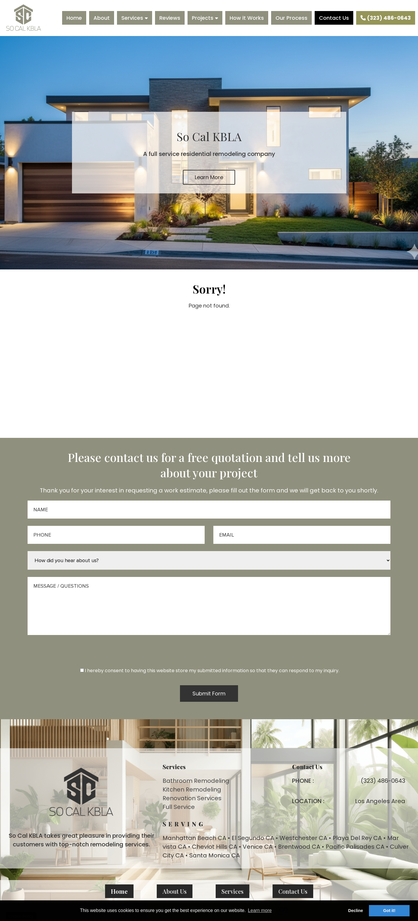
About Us (175, 891)
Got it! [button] (389, 910)
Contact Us (334, 17)
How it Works (247, 17)
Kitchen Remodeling (192, 789)
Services (132, 17)
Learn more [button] (260, 910)
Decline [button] (355, 910)
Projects (202, 17)
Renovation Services (192, 798)
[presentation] (209, 655)
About (101, 17)
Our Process (291, 17)
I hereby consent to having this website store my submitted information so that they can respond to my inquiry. (209, 670)
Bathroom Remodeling (196, 781)
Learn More (209, 177)
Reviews (169, 17)
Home (74, 17)
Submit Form (209, 693)
